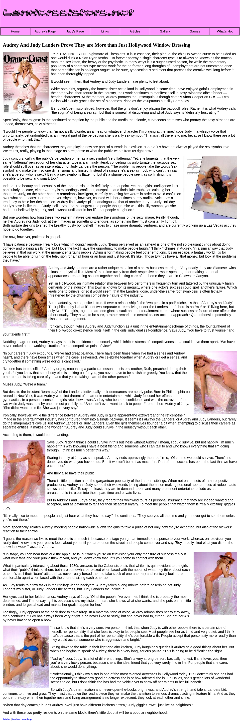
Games (195, 31)
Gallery (165, 31)
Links (105, 31)
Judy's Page (75, 31)
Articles (135, 31)
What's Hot (225, 31)
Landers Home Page (22, 719)
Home (15, 31)
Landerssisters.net (68, 13)
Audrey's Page (45, 31)
